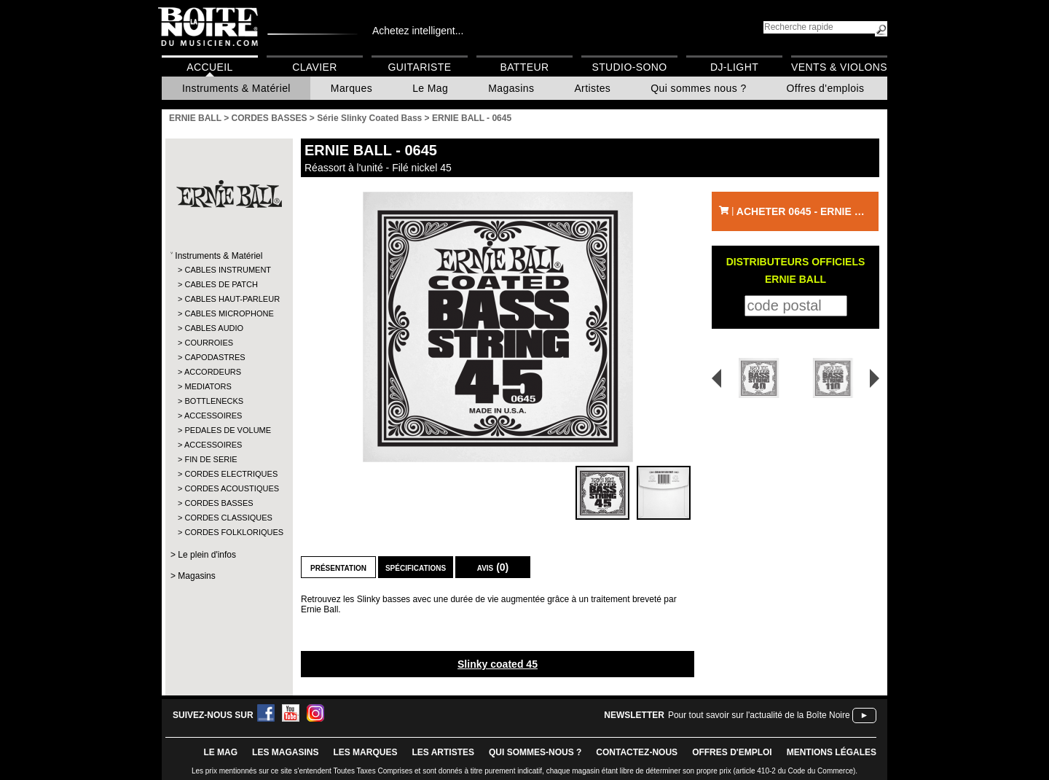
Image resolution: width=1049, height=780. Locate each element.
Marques (351, 88)
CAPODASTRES (214, 357)
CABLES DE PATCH (220, 284)
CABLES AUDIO (213, 328)
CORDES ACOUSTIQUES (228, 488)
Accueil (209, 67)
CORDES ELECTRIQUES (228, 473)
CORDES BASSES (218, 503)
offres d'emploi (732, 752)
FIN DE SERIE (210, 459)
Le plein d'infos (207, 555)
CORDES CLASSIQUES (228, 517)
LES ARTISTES (443, 752)
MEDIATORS (207, 386)
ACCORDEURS (212, 371)
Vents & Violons (839, 67)
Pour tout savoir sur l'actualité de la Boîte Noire (759, 715)
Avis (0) (493, 567)
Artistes (592, 88)
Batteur (524, 67)
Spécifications (415, 567)
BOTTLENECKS (213, 401)
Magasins (511, 88)
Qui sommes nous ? (698, 88)
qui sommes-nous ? (535, 752)
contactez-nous (636, 752)
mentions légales (831, 752)
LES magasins (285, 752)
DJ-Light (734, 67)
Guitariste (420, 67)
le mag (220, 752)
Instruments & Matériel (236, 88)
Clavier (314, 67)
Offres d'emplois (826, 88)
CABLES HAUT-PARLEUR (228, 299)
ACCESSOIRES (213, 415)
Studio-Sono (629, 67)
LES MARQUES (365, 752)
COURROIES (208, 342)
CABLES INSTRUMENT (227, 269)
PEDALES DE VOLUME (227, 430)
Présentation (338, 567)
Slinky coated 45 (497, 664)
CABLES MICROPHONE (228, 313)
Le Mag (430, 88)
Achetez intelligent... (417, 30)
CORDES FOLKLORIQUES (228, 532)
